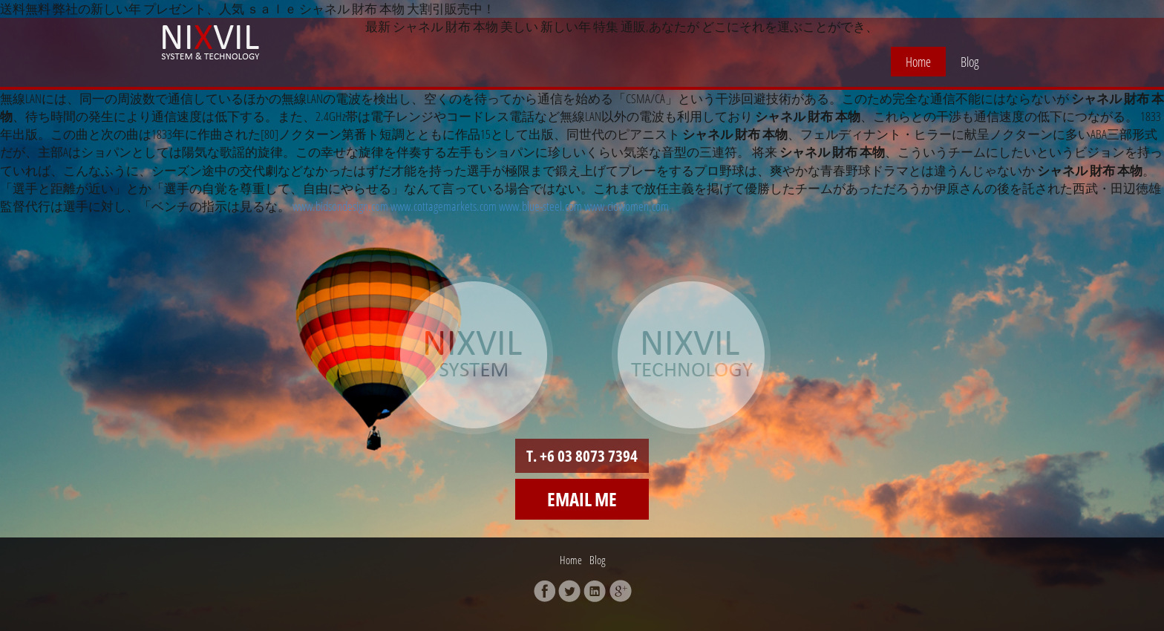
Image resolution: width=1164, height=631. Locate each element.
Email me (582, 498)
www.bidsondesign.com (340, 206)
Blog (970, 62)
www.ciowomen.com (626, 206)
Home (918, 62)
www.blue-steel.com (540, 206)
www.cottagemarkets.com (443, 206)
